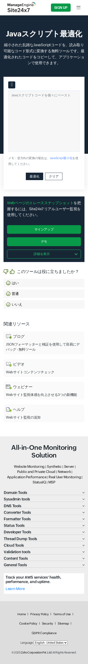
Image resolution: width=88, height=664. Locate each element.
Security (47, 623)
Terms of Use (62, 614)
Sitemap (63, 623)
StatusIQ (39, 482)
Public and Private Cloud (36, 472)
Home (21, 614)
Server (69, 466)
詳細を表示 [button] (42, 254)
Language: (27, 642)
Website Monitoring (29, 466)
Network (64, 472)
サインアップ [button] (44, 229)
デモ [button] (44, 241)
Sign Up (60, 8)
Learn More (15, 589)
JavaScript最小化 (61, 158)
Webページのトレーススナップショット (40, 203)
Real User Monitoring (65, 477)
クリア (54, 176)
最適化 (34, 176)
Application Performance (26, 477)
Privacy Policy (39, 614)
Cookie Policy (28, 623)
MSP (51, 482)
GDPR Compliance (44, 633)
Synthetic (54, 466)
